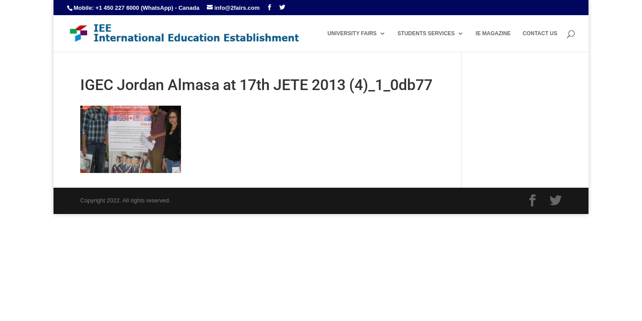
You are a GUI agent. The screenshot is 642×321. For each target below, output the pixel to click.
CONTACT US (540, 33)
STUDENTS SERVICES (426, 33)
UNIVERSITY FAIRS (351, 33)
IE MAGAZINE (493, 33)
